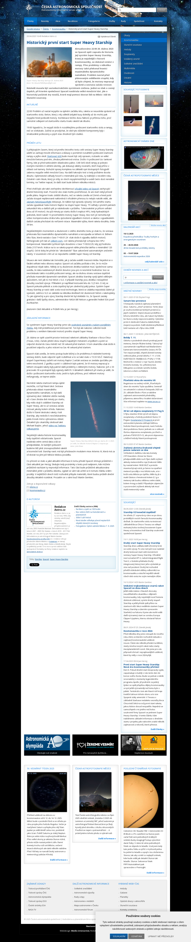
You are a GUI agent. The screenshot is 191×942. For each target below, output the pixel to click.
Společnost (139, 21)
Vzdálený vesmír (132, 58)
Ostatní (127, 77)
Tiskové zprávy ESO (37, 901)
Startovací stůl (54, 156)
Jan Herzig (143, 539)
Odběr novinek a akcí (136, 269)
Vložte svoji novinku (157, 289)
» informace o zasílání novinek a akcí (140, 282)
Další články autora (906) (86, 506)
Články (30, 21)
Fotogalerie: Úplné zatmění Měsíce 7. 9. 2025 (95, 526)
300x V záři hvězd (83, 517)
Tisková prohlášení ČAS (39, 888)
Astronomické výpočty (84, 892)
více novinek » (157, 494)
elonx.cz (34, 487)
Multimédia (129, 68)
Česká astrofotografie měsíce (141, 175)
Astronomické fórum (83, 909)
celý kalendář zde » (154, 261)
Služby (112, 21)
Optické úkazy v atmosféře (132, 901)
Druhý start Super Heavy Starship (142, 542)
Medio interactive (80, 930)
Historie (128, 82)
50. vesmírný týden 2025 (40, 768)
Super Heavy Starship (59, 559)
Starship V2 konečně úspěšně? (140, 512)
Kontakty (158, 21)
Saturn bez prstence (135, 300)
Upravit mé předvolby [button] (161, 936)
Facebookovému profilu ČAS (38, 539)
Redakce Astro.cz (49, 36)
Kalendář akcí (132, 227)
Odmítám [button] (136, 936)
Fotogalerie (94, 21)
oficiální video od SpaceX (87, 188)
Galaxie (123, 892)
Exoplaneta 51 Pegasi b (141, 420)
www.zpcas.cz (153, 401)
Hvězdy (127, 49)
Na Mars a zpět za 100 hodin (88, 509)
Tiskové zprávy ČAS (37, 892)
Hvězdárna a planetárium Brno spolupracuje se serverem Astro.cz (92, 919)
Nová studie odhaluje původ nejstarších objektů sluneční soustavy (93, 521)
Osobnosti (129, 73)
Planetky (124, 896)
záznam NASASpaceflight (39, 201)
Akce (58, 21)
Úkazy (127, 35)
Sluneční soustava (133, 44)
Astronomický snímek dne (139, 141)
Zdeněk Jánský (145, 509)
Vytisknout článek (108, 36)
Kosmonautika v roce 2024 (138, 630)
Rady (123, 21)
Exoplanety (129, 54)
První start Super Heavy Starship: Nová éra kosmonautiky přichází (142, 665)
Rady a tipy (79, 896)
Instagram (53, 541)
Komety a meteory (128, 909)
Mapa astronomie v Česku (86, 905)
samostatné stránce (35, 551)
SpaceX (46, 559)
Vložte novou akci (158, 225)
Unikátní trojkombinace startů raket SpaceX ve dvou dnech (144, 587)
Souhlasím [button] (119, 936)
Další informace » (59, 859)
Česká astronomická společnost (45, 919)
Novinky (45, 21)
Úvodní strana (33, 29)
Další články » (157, 729)
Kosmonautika (58, 29)
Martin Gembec (145, 407)
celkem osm (57, 240)
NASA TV (32, 909)
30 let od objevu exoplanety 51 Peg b (144, 411)
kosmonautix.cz (37, 490)
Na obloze (73, 21)
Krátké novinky (133, 290)
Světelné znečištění (133, 63)
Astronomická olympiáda (39, 896)
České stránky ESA (37, 905)
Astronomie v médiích (84, 901)
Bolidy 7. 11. (130, 337)
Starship (38, 559)
